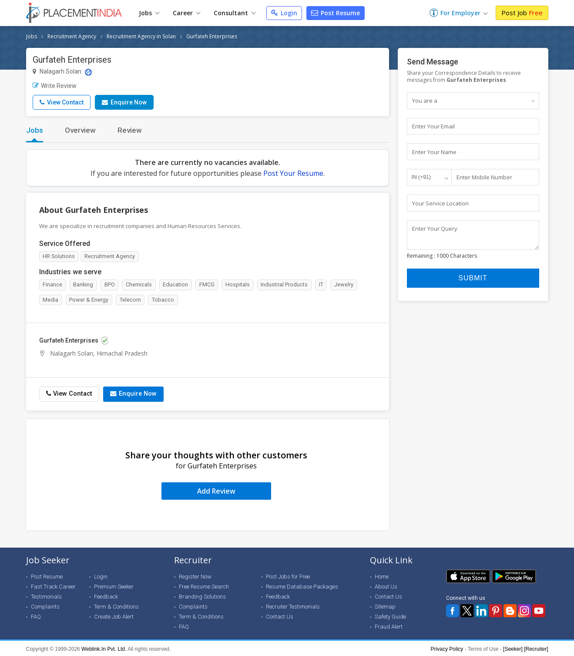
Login (284, 13)
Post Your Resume (293, 173)
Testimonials (46, 595)
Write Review (55, 85)
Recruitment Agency (71, 36)
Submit (472, 282)
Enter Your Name (434, 152)
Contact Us (279, 615)
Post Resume (335, 13)
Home (382, 575)
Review (129, 130)
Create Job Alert (114, 615)
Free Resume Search (204, 585)
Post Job (522, 12)
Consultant (234, 13)
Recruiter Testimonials (293, 605)
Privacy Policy (447, 648)
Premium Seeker (114, 585)
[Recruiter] (536, 648)
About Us (386, 585)
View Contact (62, 102)
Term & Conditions (116, 605)
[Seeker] (513, 648)
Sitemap (385, 605)
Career (186, 13)
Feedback (106, 595)
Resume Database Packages (302, 585)
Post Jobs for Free (288, 575)
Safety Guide (390, 615)
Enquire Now (124, 102)
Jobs (149, 13)
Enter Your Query (434, 229)
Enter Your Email (433, 126)
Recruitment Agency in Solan (141, 36)
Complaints (45, 605)
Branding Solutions (202, 595)
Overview (80, 130)
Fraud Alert (389, 625)
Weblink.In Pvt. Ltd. (103, 648)
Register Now (195, 575)
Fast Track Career (53, 585)
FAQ (36, 615)
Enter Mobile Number (484, 178)
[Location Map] (88, 72)
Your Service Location (440, 203)
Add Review (216, 490)
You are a (424, 100)
